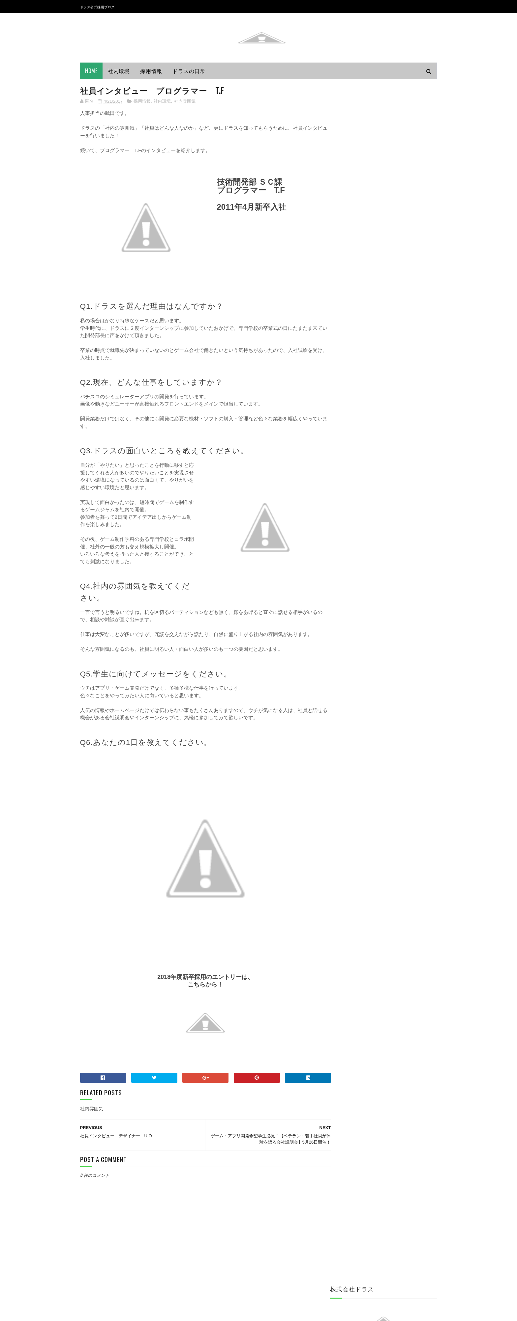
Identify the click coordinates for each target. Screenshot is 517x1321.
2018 (343, 689)
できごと (343, 593)
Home (91, 71)
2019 (343, 680)
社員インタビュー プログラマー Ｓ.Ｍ (385, 761)
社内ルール (345, 626)
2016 (343, 793)
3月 (348, 781)
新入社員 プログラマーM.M (373, 770)
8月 (348, 707)
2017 (343, 699)
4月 (348, 735)
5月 (348, 726)
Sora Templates (112, 1312)
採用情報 (151, 71)
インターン (345, 582)
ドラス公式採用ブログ (97, 6)
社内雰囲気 (185, 101)
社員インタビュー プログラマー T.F (384, 743)
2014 (343, 811)
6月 (348, 716)
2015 (343, 802)
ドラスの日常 (189, 71)
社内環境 (119, 71)
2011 (343, 839)
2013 (343, 821)
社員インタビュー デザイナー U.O (382, 752)
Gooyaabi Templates (170, 1312)
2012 (343, 830)
